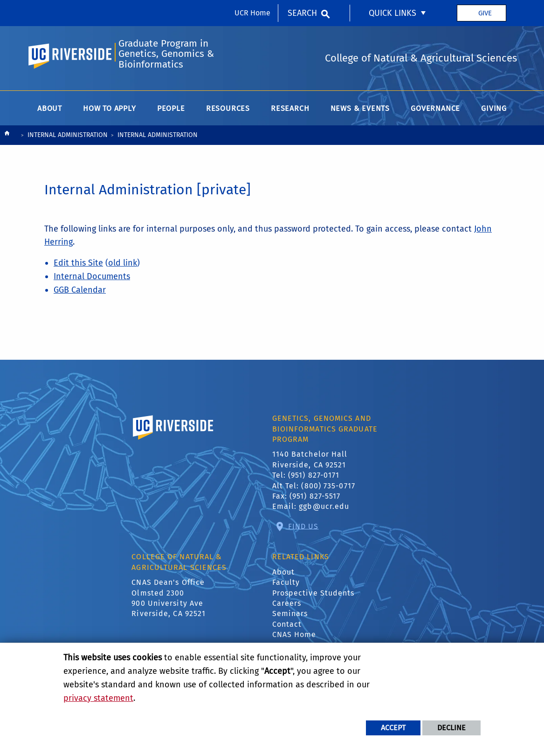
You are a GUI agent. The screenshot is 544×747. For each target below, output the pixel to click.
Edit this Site (78, 263)
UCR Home (252, 12)
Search (302, 13)
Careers (287, 603)
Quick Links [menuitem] (392, 13)
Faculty (286, 582)
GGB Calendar (80, 290)
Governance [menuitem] (435, 108)
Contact (287, 624)
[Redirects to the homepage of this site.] (7, 135)
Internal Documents (92, 276)
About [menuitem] (49, 108)
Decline (451, 727)
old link (122, 263)
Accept (393, 727)
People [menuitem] (171, 108)
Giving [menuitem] (494, 108)
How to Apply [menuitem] (109, 108)
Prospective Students (313, 593)
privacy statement (98, 698)
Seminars (290, 613)
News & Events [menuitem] (360, 108)
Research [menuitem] (290, 108)
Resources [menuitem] (228, 108)
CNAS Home (294, 634)
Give (485, 13)
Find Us (302, 525)
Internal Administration (68, 135)
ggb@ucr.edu (324, 506)
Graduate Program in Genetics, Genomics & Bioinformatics (166, 54)
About (283, 572)
